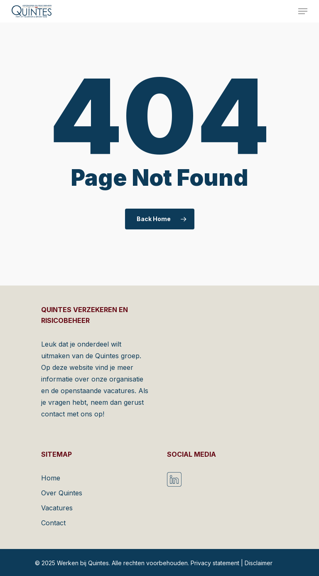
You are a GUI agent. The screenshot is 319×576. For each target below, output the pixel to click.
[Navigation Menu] (302, 11)
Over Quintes (61, 493)
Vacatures (57, 508)
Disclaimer (258, 562)
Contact (53, 523)
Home (50, 478)
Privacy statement (215, 562)
